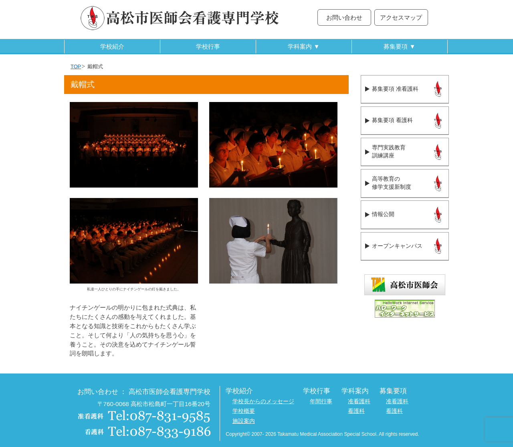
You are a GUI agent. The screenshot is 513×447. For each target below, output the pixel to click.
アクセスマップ (401, 17)
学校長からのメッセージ (263, 401)
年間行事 (321, 401)
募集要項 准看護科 (395, 89)
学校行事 (208, 46)
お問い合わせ (344, 17)
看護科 (356, 411)
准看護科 (359, 401)
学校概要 (243, 411)
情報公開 (383, 214)
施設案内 (243, 421)
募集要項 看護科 (392, 120)
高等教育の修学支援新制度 (391, 183)
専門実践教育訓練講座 (389, 152)
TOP (76, 66)
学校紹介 (112, 46)
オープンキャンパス (397, 246)
